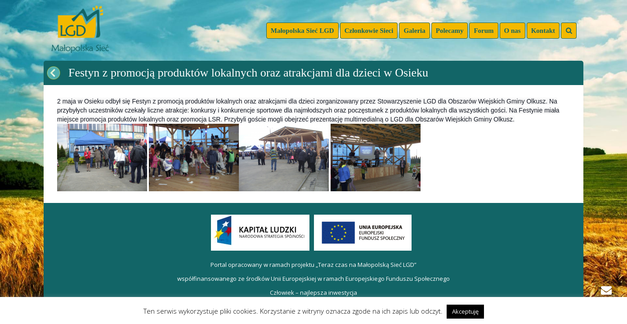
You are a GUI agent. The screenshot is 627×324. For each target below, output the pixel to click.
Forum (483, 30)
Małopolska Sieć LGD (302, 30)
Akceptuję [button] (465, 311)
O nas (512, 30)
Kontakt (543, 30)
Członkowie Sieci (369, 30)
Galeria (414, 30)
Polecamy (450, 30)
